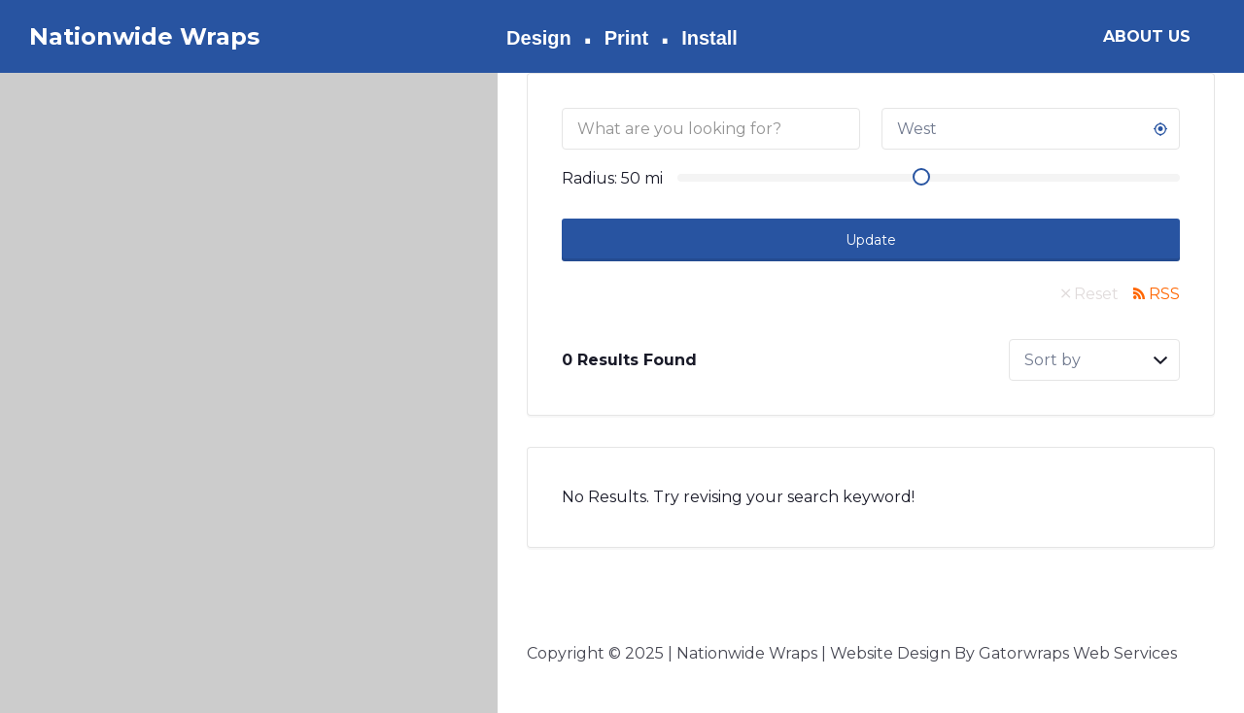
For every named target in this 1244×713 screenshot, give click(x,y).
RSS (1164, 294)
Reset (1096, 294)
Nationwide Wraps (144, 36)
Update (871, 240)
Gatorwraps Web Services (1078, 653)
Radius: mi (612, 178)
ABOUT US (1147, 36)
